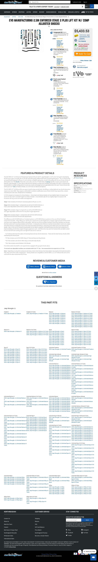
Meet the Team (8, 524)
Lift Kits (14, 16)
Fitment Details (79, 177)
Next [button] (82, 6)
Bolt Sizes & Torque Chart (11, 530)
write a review (52, 272)
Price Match (38, 530)
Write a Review (84, 60)
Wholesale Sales (8, 535)
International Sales (9, 538)
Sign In (85, 2)
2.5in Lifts (20, 16)
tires (14, 186)
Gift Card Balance (39, 527)
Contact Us (7, 518)
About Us (6, 521)
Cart (89, 6)
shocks (18, 181)
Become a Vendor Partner (42, 535)
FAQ (36, 524)
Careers (6, 527)
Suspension (7, 16)
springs (48, 181)
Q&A (90, 60)
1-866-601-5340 (65, 6)
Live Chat (56, 6)
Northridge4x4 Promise (41, 532)
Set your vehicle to (83, 45)
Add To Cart (83, 53)
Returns (37, 521)
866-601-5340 (77, 2)
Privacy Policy (45, 554)
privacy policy (74, 526)
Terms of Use (53, 554)
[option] (49, 6)
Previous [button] (15, 6)
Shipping (37, 518)
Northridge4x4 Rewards (10, 532)
